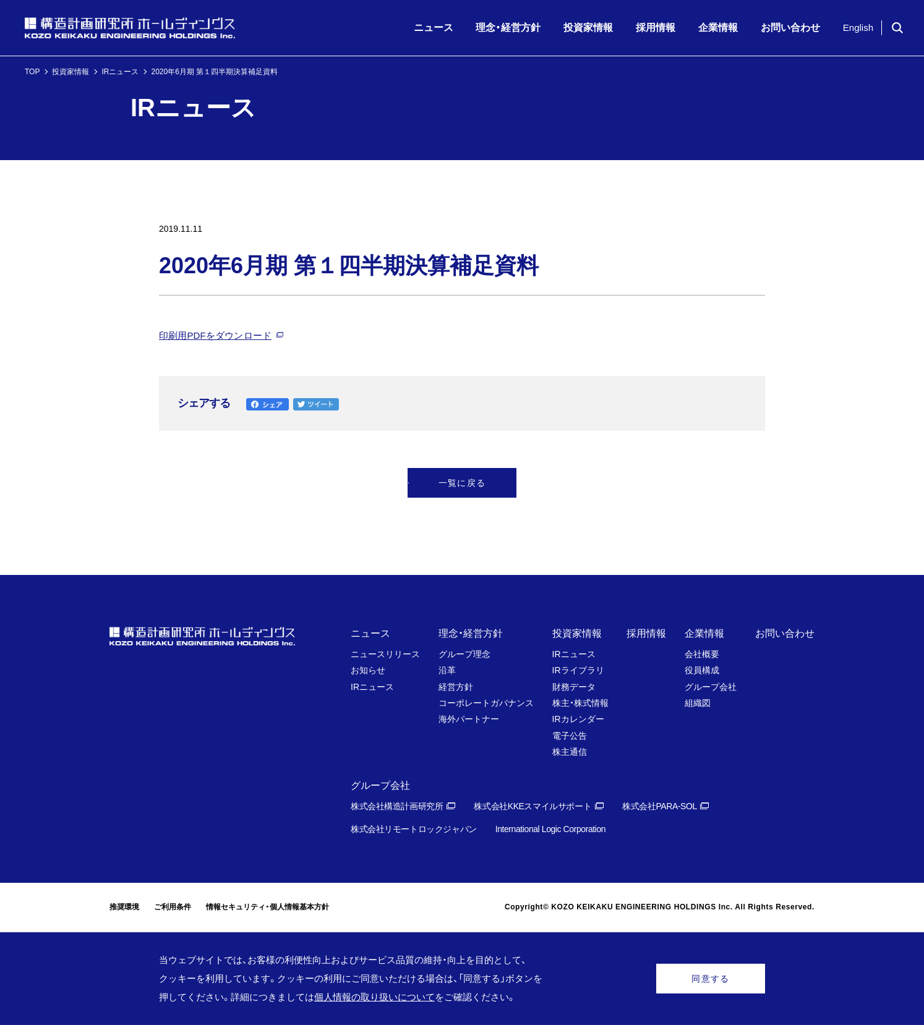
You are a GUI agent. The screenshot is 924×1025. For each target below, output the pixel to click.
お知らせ (368, 670)
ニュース (370, 633)
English (858, 27)
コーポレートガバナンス (486, 703)
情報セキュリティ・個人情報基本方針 (267, 907)
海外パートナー (468, 719)
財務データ (574, 687)
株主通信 (569, 752)
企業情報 (704, 633)
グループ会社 (711, 687)
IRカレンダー (578, 719)
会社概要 (702, 654)
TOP (32, 71)
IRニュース (120, 71)
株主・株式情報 (580, 703)
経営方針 (455, 687)
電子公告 (569, 736)
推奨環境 (124, 907)
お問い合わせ (785, 633)
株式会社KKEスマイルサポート (532, 806)
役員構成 (702, 670)
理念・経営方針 (470, 633)
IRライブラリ (578, 670)
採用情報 (646, 633)
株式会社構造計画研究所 (397, 806)
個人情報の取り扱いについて (374, 997)
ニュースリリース (385, 654)
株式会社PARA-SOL (659, 806)
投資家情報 (70, 71)
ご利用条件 (172, 907)
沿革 (447, 670)
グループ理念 (464, 654)
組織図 (698, 703)
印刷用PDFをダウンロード (215, 335)
